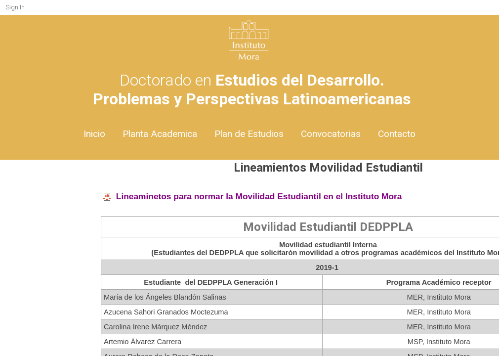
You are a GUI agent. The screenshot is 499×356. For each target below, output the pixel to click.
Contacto (397, 133)
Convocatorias (331, 133)
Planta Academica (160, 133)
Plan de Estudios (249, 133)
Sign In (15, 7)
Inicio (94, 133)
